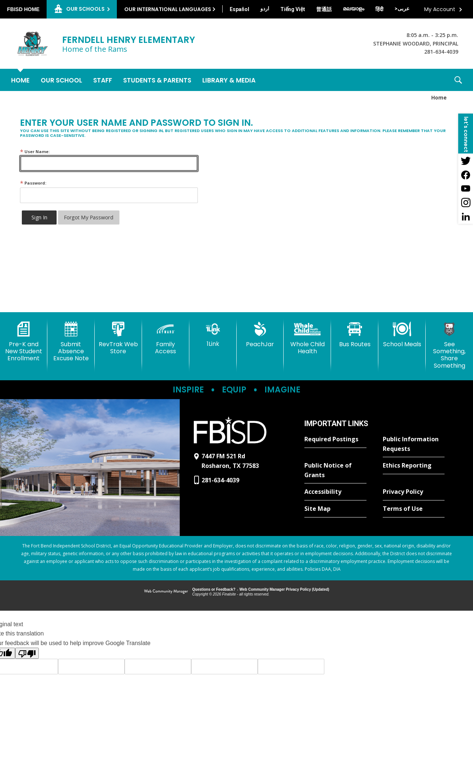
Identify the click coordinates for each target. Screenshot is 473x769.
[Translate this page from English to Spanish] (239, 9)
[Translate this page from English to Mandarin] (323, 9)
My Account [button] (439, 9)
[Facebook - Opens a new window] (465, 174)
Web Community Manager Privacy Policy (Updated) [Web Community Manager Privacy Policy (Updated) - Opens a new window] (285, 589)
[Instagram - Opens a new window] (465, 202)
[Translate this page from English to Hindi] (379, 9)
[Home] (20, 80)
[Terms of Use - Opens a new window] (413, 508)
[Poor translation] (27, 653)
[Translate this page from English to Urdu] (265, 8)
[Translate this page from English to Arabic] (402, 8)
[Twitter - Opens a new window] (465, 160)
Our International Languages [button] (167, 9)
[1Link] (213, 334)
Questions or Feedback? (214, 589)
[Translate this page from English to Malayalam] (353, 8)
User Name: (35, 151)
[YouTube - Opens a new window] (465, 188)
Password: (33, 183)
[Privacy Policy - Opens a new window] (413, 491)
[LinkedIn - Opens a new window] (465, 216)
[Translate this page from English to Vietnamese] (293, 9)
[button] (458, 80)
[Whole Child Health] (307, 338)
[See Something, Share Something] (449, 345)
